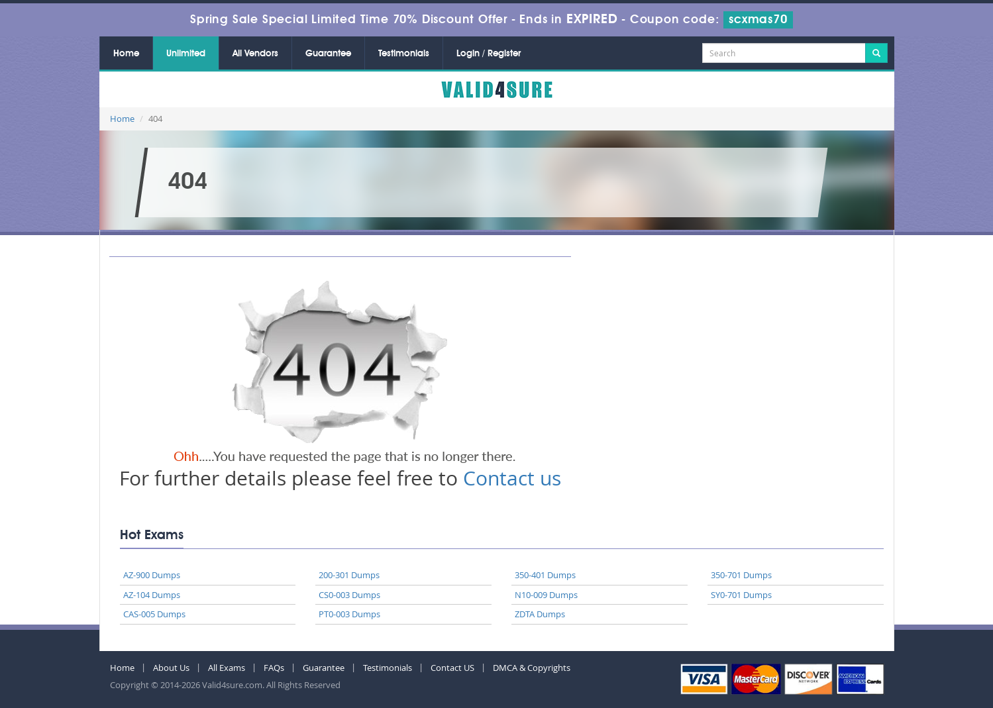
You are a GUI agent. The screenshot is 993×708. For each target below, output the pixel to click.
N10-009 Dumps (546, 595)
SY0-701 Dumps (741, 595)
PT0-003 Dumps (349, 614)
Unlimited (185, 53)
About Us (171, 668)
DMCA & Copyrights (531, 668)
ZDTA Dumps (540, 614)
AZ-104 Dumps (151, 595)
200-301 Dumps (349, 575)
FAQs (274, 668)
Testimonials (403, 53)
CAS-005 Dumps (154, 614)
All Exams (226, 668)
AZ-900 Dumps (151, 575)
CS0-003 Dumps (349, 595)
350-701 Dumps (741, 575)
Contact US (452, 668)
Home (126, 53)
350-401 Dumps (545, 575)
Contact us (512, 478)
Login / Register (488, 53)
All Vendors (255, 53)
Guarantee (328, 53)
